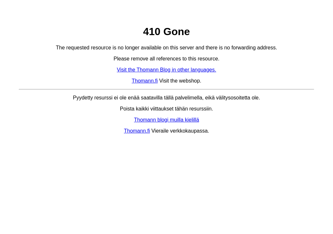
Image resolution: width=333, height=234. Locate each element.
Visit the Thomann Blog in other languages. (166, 69)
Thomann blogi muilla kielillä (166, 120)
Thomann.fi (145, 81)
